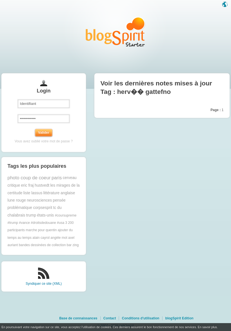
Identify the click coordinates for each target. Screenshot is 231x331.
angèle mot (58, 238)
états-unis (45, 215)
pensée (59, 200)
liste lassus (32, 193)
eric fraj (27, 185)
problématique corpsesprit (30, 208)
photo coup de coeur (29, 177)
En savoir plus (207, 327)
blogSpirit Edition (179, 318)
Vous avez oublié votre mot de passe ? (44, 141)
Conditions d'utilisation (140, 318)
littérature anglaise (59, 193)
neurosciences (39, 200)
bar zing (73, 245)
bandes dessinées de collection (42, 245)
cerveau (70, 178)
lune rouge (17, 200)
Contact (109, 318)
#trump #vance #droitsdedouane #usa (36, 223)
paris (57, 177)
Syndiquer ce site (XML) (44, 284)
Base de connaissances (78, 318)
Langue (225, 4)
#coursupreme (66, 215)
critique (14, 185)
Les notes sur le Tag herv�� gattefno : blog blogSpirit (115, 32)
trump (31, 215)
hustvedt (42, 185)
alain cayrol (41, 238)
